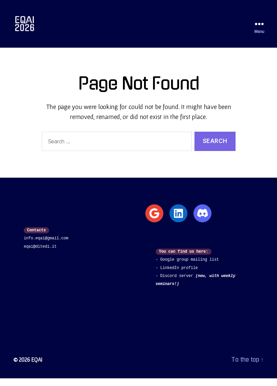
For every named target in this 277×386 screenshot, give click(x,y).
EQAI (37, 367)
